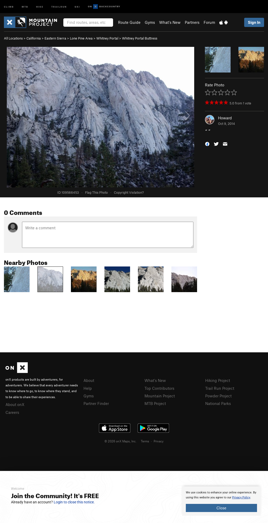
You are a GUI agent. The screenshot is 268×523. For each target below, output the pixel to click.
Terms (145, 441)
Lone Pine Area (81, 38)
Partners (192, 22)
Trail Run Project (219, 388)
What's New (170, 22)
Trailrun (59, 6)
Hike (39, 6)
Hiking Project (217, 380)
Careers (12, 412)
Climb (9, 6)
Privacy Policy (241, 497)
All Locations (13, 38)
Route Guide (129, 22)
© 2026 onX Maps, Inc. (120, 441)
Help (87, 388)
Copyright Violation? (129, 192)
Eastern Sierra (55, 38)
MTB (25, 6)
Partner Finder (96, 403)
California (33, 38)
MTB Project (155, 403)
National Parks (218, 403)
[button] (207, 144)
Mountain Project (159, 395)
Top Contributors (159, 388)
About (88, 380)
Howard (225, 117)
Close (221, 507)
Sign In (254, 22)
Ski (77, 6)
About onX (14, 404)
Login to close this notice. (74, 502)
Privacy (159, 441)
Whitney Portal (107, 38)
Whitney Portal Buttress (139, 38)
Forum (209, 22)
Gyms (150, 22)
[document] (221, 501)
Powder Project (218, 395)
